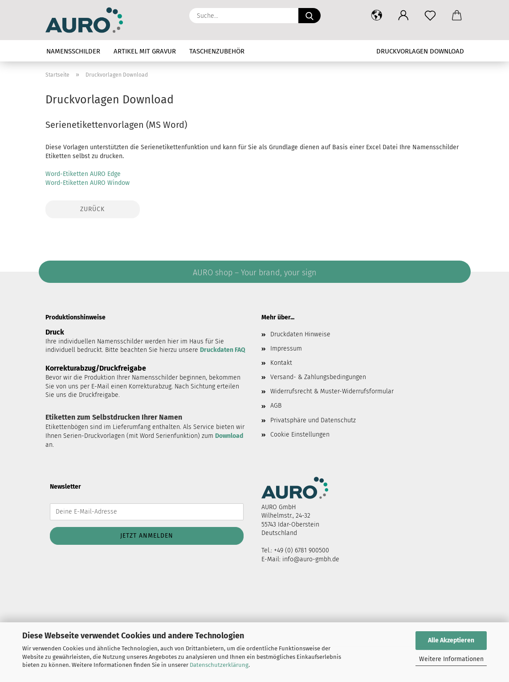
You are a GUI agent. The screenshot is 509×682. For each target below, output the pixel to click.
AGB (275, 405)
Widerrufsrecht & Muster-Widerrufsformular (332, 391)
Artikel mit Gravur (145, 51)
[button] (376, 15)
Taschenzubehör (216, 51)
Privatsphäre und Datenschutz (313, 420)
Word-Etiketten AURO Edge (83, 174)
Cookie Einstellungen (300, 434)
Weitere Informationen (451, 659)
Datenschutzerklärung (219, 665)
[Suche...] (309, 15)
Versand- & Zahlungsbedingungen (318, 377)
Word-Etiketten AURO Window (87, 183)
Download (229, 436)
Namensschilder (73, 51)
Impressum (286, 348)
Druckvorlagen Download (420, 51)
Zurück (92, 209)
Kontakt (281, 363)
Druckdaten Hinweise (300, 334)
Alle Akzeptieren (451, 640)
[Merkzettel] (430, 15)
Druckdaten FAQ (222, 350)
